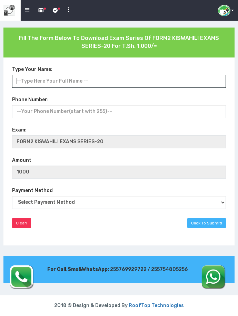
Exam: (19, 130)
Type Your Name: (32, 69)
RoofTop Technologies (156, 305)
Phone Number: (30, 100)
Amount (21, 160)
